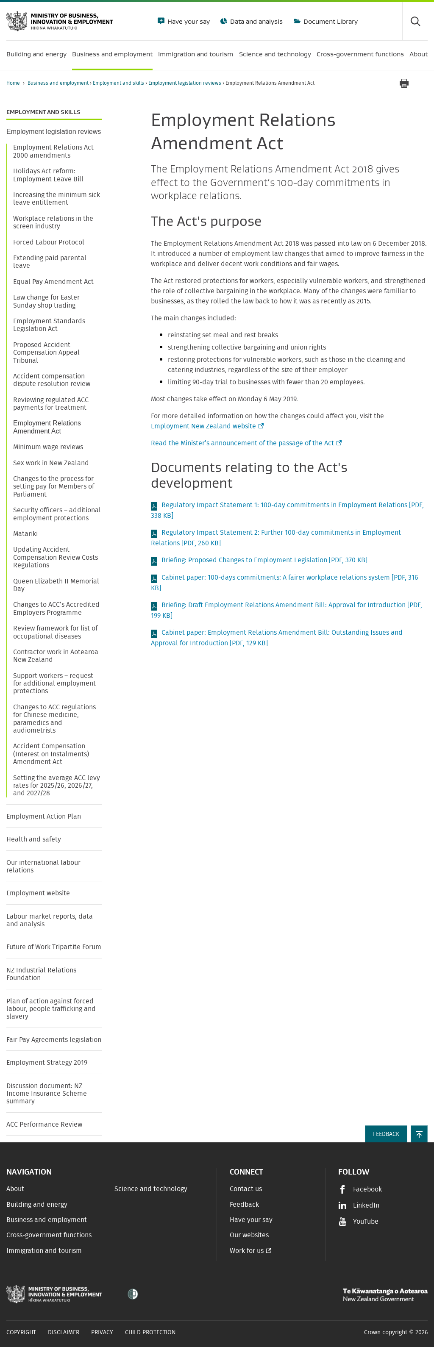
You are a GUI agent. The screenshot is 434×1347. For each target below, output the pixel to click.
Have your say (188, 21)
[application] (423, 83)
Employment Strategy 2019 (46, 1062)
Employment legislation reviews (185, 83)
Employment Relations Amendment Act (47, 426)
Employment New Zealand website (206, 426)
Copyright (21, 1333)
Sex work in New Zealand (51, 463)
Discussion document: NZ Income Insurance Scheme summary (46, 1094)
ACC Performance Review (44, 1124)
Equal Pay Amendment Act (53, 281)
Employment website (39, 893)
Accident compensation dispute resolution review (51, 380)
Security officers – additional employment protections (57, 514)
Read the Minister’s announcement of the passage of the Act (245, 443)
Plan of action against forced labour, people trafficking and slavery (51, 1009)
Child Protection (150, 1333)
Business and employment (59, 83)
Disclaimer (63, 1333)
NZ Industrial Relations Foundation (41, 974)
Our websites (249, 1235)
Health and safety (33, 839)
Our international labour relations (43, 866)
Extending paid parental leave (49, 262)
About (15, 1189)
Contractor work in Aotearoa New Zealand (55, 656)
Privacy (102, 1333)
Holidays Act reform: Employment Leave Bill (48, 175)
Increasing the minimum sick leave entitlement (56, 199)
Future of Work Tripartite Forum (53, 947)
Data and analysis (255, 21)
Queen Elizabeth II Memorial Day (56, 585)
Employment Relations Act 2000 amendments (53, 151)
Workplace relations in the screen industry (53, 222)
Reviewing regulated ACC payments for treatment (51, 404)
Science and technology (150, 1189)
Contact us (246, 1189)
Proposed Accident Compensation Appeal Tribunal (46, 353)
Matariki (25, 533)
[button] (419, 1133)
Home (13, 83)
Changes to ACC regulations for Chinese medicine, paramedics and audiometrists (54, 719)
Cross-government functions (49, 1235)
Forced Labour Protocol (48, 242)
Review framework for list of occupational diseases (55, 632)
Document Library (330, 21)
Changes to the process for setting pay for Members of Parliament (53, 486)
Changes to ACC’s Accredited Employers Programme (56, 608)
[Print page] (404, 83)
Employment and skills (119, 83)
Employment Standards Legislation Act (49, 325)
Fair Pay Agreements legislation (53, 1039)
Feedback (244, 1204)
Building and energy (36, 1204)
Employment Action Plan (43, 816)
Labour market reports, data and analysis (49, 920)
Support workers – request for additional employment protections (54, 683)
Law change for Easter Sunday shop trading (46, 301)
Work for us (247, 1250)
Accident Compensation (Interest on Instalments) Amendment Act (51, 754)
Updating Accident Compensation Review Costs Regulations (55, 557)
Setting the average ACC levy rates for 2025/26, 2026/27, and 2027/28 (56, 786)
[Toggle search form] (415, 21)
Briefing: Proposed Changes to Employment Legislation (264, 560)
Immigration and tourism (44, 1250)
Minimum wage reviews (48, 447)
